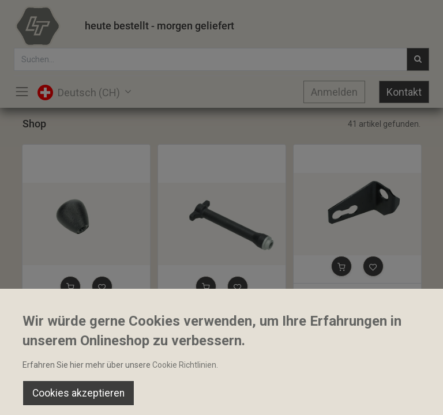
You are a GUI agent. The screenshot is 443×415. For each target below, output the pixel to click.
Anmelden (334, 92)
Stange (176, 313)
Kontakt (404, 92)
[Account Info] (405, 395)
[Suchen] (129, 395)
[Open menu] (221, 398)
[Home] (38, 395)
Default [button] (335, 371)
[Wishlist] (313, 395)
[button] (70, 286)
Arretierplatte (323, 293)
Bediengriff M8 (54, 313)
